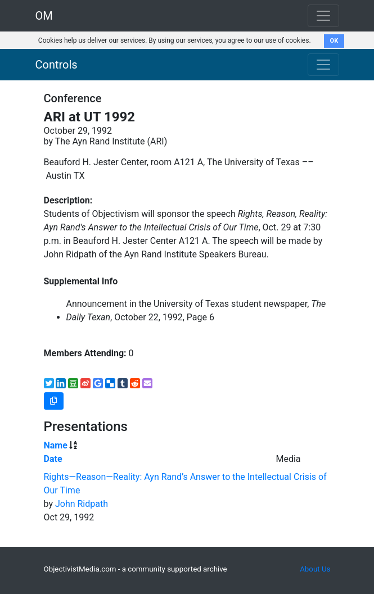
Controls (56, 64)
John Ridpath (81, 503)
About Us (315, 569)
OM (44, 15)
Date (53, 459)
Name (55, 445)
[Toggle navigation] (323, 64)
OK (334, 40)
